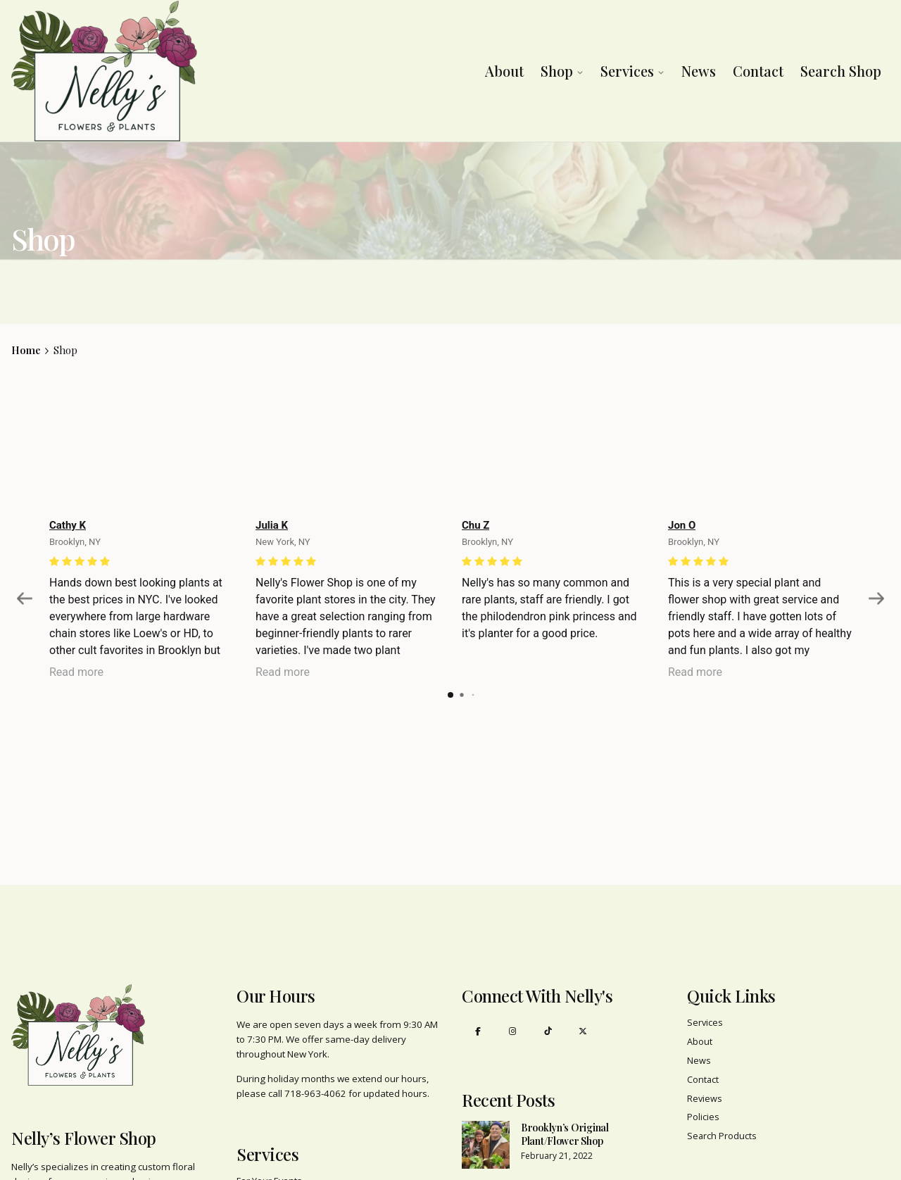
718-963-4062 (315, 1093)
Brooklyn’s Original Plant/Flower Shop (565, 1134)
